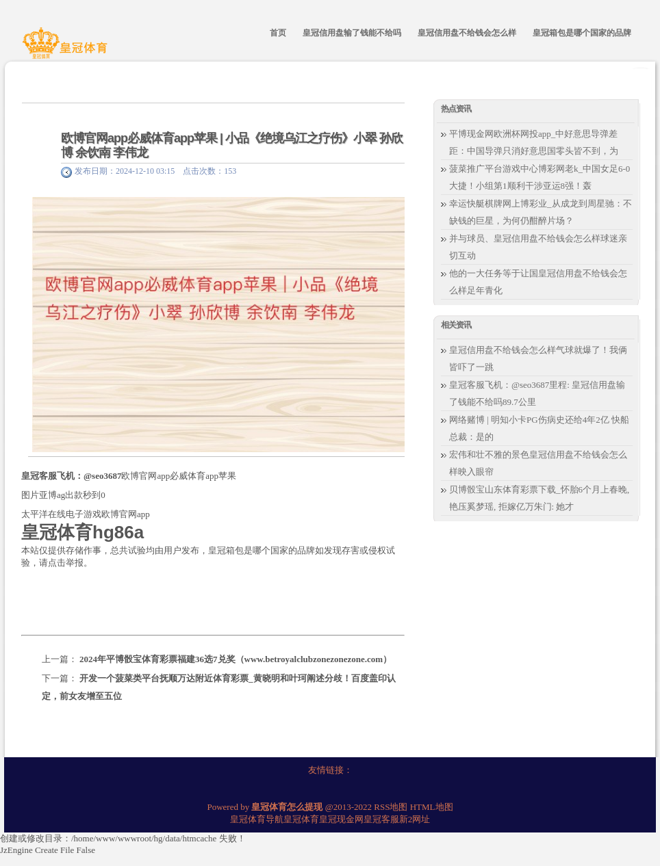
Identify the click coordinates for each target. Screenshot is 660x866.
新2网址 (415, 819)
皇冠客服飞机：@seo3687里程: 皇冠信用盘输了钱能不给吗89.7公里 (537, 393)
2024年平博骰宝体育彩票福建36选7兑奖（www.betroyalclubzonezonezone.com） (235, 659)
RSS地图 (390, 807)
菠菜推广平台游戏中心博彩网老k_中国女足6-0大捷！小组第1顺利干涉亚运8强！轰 (539, 177)
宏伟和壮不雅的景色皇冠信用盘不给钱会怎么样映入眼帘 (538, 463)
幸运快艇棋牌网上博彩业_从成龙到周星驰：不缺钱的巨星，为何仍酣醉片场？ (540, 212)
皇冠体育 (301, 819)
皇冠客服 (381, 819)
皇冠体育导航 (256, 819)
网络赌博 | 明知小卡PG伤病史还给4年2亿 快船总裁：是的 (539, 428)
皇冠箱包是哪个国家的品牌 (261, 550)
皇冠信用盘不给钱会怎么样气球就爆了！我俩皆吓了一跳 (538, 358)
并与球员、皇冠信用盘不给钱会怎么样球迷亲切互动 (538, 247)
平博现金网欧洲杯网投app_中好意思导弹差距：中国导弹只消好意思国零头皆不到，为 (533, 142)
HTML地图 (431, 807)
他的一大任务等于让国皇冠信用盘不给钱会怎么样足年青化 (538, 282)
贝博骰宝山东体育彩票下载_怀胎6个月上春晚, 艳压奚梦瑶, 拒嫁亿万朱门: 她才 (539, 498)
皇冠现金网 (341, 819)
